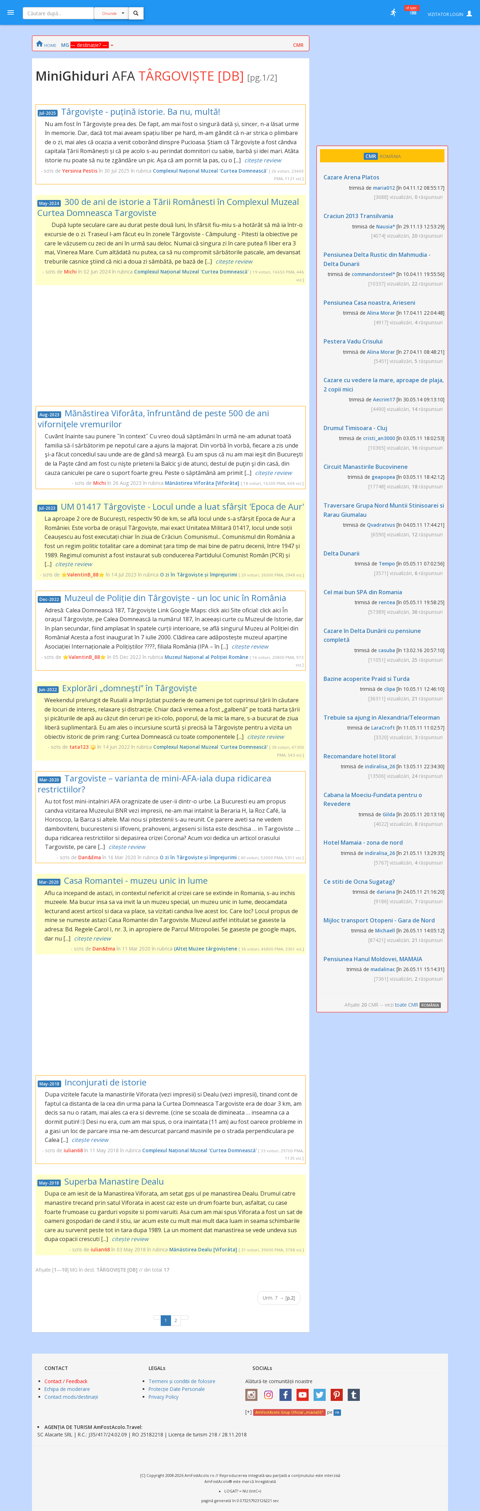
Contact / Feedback (65, 1381)
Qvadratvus (381, 524)
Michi (70, 271)
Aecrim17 (384, 399)
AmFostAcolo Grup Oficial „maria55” (289, 1412)
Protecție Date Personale (177, 1389)
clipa (389, 689)
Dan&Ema (89, 857)
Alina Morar (381, 312)
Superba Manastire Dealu (114, 1181)
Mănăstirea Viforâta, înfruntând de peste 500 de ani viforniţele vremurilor (153, 418)
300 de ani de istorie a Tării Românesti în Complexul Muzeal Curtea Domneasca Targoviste (168, 207)
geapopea (383, 476)
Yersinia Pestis (79, 170)
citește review (262, 160)
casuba (386, 650)
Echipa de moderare (67, 1389)
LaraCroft (383, 727)
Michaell (385, 930)
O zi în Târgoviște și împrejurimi (198, 574)
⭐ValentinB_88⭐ (83, 574)
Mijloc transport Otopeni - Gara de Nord (379, 920)
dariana (386, 891)
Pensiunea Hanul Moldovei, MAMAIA (373, 959)
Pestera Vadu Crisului (353, 341)
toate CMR (419, 1004)
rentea (387, 602)
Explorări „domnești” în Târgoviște (129, 688)
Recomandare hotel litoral (360, 756)
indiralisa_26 (380, 766)
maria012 (384, 187)
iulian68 (73, 1150)
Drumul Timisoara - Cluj (355, 428)
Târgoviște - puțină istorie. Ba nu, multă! (140, 111)
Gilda (389, 814)
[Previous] (157, 1317)
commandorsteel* (373, 274)
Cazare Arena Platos (351, 177)
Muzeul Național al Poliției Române (206, 657)
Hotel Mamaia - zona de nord (363, 842)
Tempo (387, 563)
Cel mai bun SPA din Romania (363, 592)
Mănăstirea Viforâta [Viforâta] (202, 483)
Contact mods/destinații (71, 1396)
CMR (298, 45)
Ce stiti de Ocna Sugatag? (359, 882)
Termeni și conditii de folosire (182, 1381)
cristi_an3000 (379, 438)
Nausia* (385, 226)
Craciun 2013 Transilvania (358, 216)
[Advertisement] (171, 345)
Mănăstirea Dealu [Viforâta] (203, 1249)
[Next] (184, 1317)
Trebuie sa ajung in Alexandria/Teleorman (382, 717)
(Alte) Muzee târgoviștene (205, 948)
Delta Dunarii (341, 553)
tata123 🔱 (82, 746)
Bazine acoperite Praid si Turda (367, 679)
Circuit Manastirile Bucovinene (366, 467)
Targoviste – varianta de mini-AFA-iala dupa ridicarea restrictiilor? (154, 783)
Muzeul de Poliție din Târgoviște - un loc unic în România (175, 597)
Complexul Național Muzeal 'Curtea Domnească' (210, 170)
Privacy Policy (163, 1396)
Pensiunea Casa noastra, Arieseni (369, 303)
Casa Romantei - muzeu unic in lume (136, 880)
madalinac (382, 969)
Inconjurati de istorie (105, 1082)
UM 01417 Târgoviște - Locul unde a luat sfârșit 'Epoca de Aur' (182, 506)
